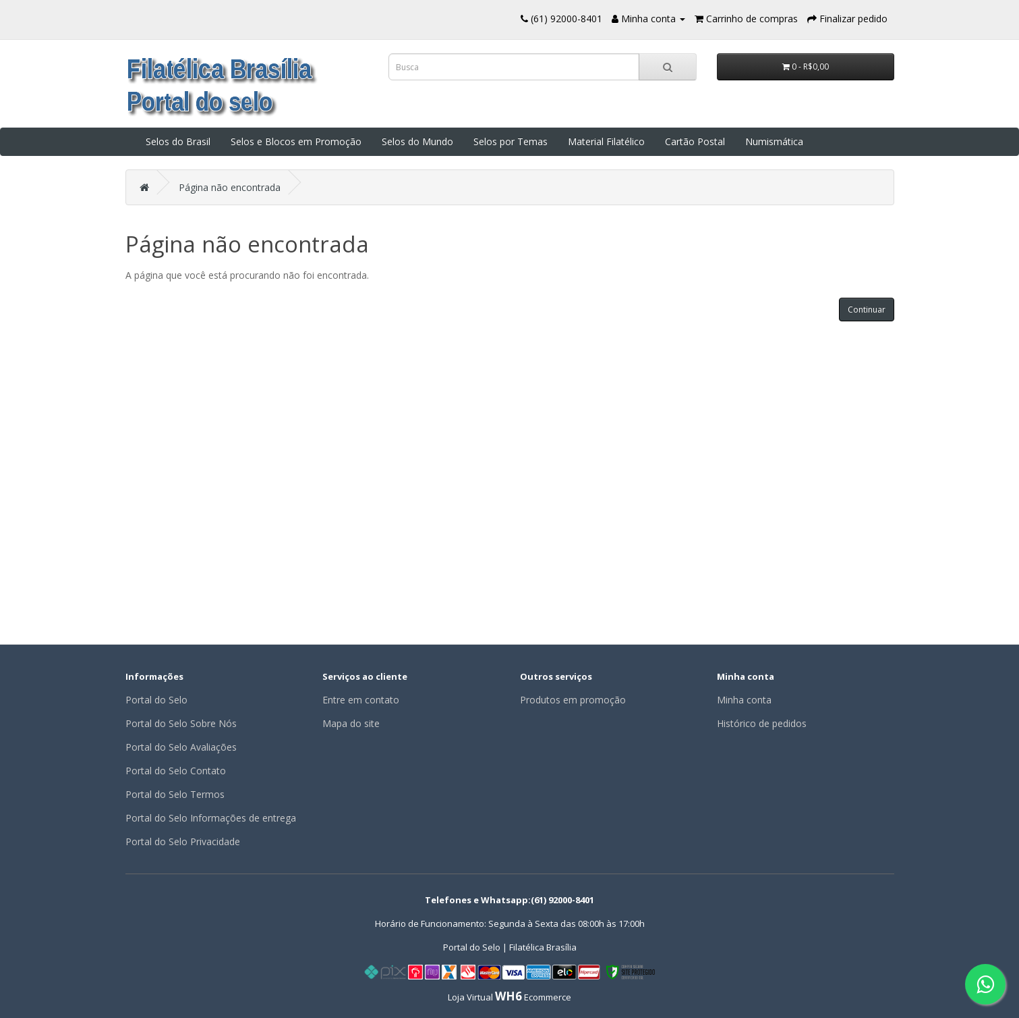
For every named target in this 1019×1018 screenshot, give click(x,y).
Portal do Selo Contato (175, 770)
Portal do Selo (156, 699)
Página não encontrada (230, 187)
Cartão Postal (695, 141)
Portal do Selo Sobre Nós (181, 723)
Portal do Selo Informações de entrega (210, 817)
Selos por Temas (510, 141)
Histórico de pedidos (762, 723)
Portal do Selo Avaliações (181, 747)
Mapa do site (351, 723)
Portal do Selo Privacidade (182, 841)
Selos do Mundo (417, 141)
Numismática (774, 141)
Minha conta (744, 699)
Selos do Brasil (178, 141)
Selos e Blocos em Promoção (296, 141)
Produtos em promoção (573, 699)
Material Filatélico (606, 141)
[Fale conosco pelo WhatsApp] (985, 984)
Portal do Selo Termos (175, 794)
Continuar (866, 309)
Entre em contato (360, 699)
